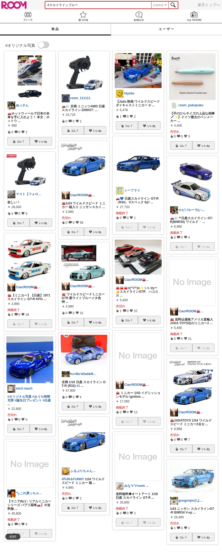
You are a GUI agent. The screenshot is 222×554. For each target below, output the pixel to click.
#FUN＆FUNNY (73, 479)
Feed (28, 16)
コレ (21, 141)
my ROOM (194, 16)
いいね (43, 141)
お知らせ (139, 16)
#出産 (47, 400)
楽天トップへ (209, 5)
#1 (78, 386)
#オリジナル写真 (19, 397)
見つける (83, 16)
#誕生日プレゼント (28, 400)
